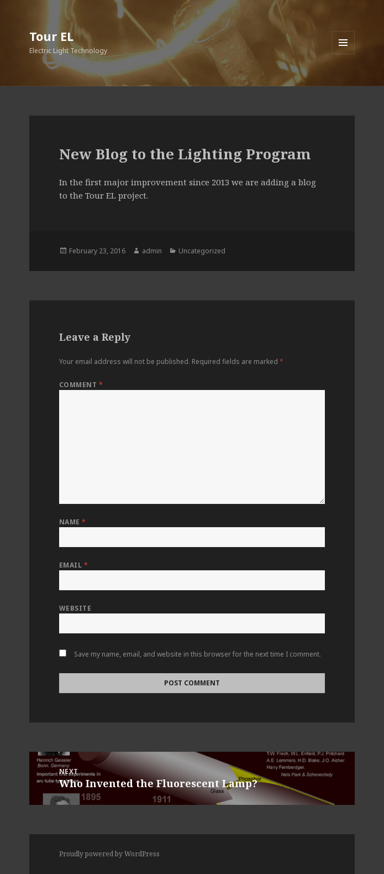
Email (73, 565)
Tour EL (51, 36)
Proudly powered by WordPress (109, 854)
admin (152, 251)
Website (75, 608)
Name (72, 522)
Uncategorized (201, 251)
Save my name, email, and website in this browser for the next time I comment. (197, 654)
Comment (81, 384)
